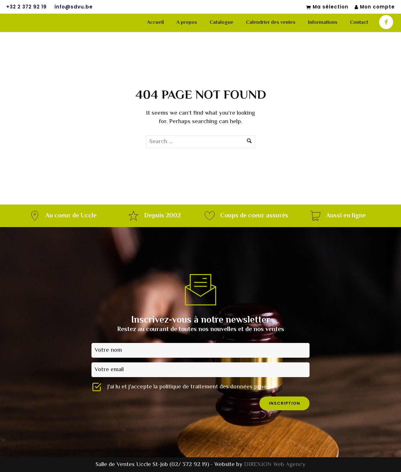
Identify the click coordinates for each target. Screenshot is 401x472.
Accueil (155, 23)
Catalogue (221, 23)
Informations (322, 23)
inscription (284, 403)
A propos (186, 23)
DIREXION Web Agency (274, 464)
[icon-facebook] (386, 22)
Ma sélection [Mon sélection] (327, 7)
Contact (359, 23)
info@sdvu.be (74, 7)
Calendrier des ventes (270, 23)
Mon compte (375, 7)
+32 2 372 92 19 (26, 7)
